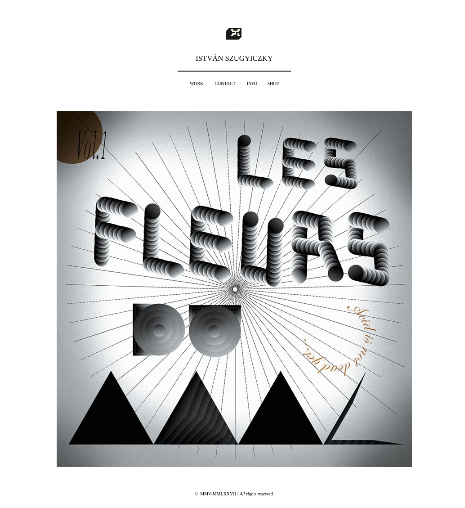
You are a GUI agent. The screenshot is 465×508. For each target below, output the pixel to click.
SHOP (273, 83)
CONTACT (225, 83)
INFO (252, 83)
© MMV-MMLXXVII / (234, 493)
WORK (197, 83)
